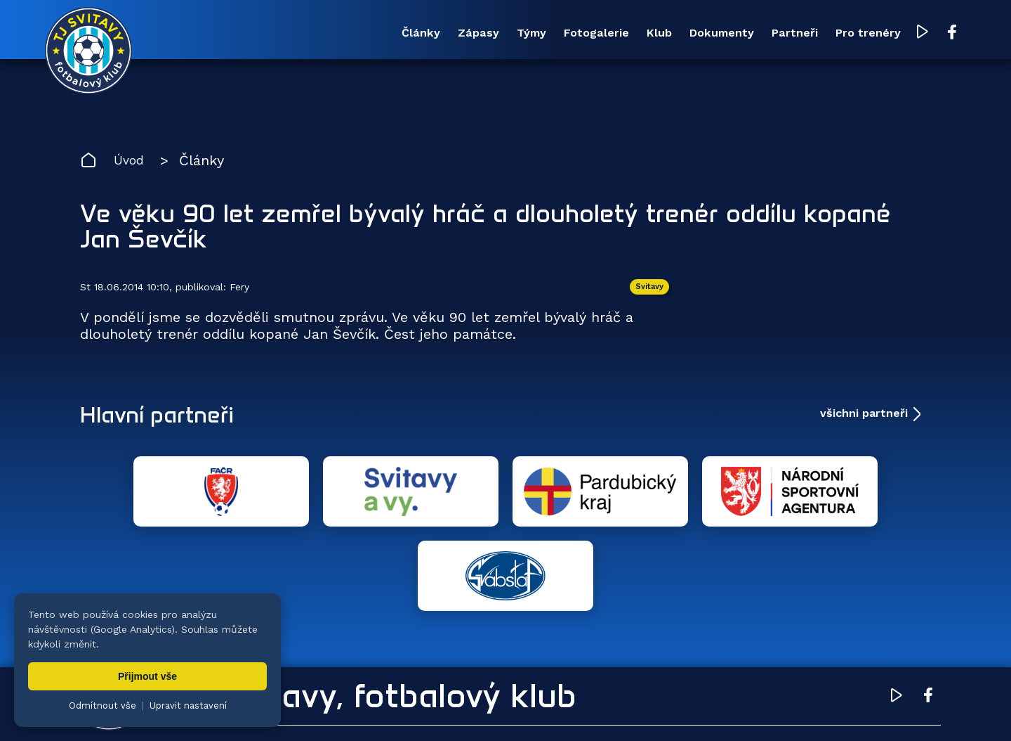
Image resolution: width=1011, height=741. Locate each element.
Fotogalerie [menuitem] (507, 34)
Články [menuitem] (295, 34)
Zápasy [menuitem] (364, 34)
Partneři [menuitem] (743, 34)
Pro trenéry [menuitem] (829, 34)
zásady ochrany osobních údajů (685, 709)
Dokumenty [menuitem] (658, 34)
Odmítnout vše (102, 705)
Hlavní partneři (166, 419)
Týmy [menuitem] (429, 34)
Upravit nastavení (188, 705)
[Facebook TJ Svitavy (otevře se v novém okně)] (917, 33)
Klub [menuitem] (582, 34)
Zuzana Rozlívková (292, 709)
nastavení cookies (559, 709)
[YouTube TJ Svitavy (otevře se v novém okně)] (889, 34)
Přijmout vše (147, 676)
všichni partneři (864, 419)
